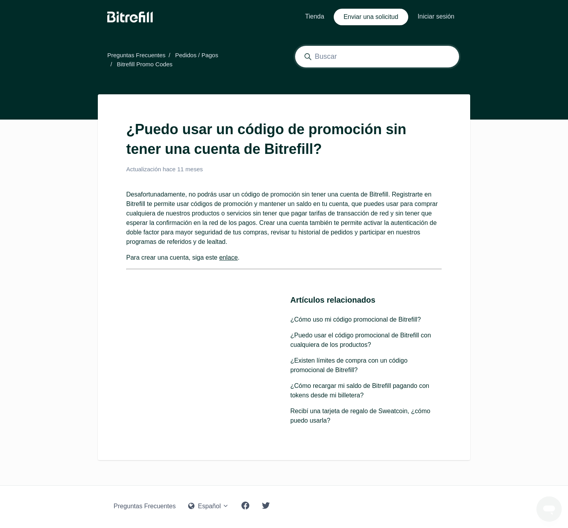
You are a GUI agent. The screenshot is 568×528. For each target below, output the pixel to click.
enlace (228, 257)
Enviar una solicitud (371, 16)
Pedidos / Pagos (196, 55)
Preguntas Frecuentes (136, 55)
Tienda (314, 16)
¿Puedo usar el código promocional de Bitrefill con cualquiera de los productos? (360, 340)
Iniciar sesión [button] (436, 16)
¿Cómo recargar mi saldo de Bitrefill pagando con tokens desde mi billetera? (359, 390)
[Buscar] (377, 57)
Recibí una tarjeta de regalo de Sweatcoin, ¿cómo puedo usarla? (360, 416)
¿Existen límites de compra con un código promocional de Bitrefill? (348, 365)
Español (208, 506)
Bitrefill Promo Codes (144, 64)
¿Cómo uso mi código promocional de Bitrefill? (355, 319)
